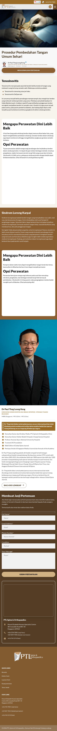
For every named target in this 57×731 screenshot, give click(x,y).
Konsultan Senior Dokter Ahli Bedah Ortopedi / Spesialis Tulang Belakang (27, 64)
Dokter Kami (5, 676)
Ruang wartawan (7, 683)
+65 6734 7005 (50, 2)
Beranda (4, 672)
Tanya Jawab (5, 687)
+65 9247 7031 (13, 635)
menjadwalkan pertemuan (28, 70)
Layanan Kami (6, 680)
